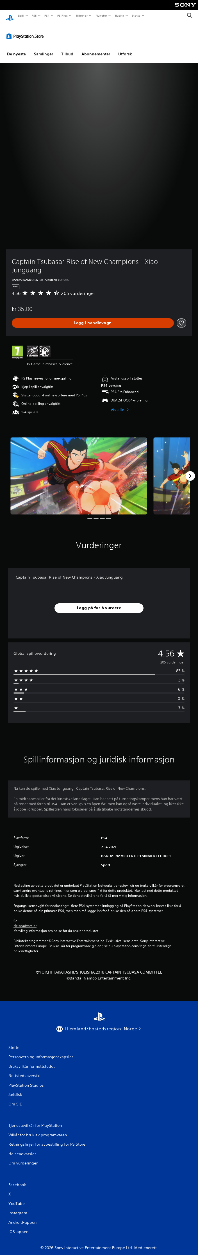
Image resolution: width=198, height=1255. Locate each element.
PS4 (47, 15)
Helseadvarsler (25, 920)
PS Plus (62, 15)
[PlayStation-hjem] (10, 15)
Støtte (136, 15)
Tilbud (67, 48)
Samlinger (43, 48)
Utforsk (125, 48)
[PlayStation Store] (26, 30)
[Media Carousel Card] (78, 470)
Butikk (119, 15)
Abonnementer (95, 48)
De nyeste (16, 48)
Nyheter (101, 15)
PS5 (34, 15)
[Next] (190, 470)
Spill (21, 15)
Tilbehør (82, 15)
